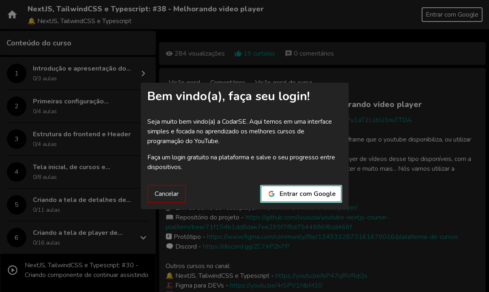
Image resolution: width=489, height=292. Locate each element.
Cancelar (167, 193)
